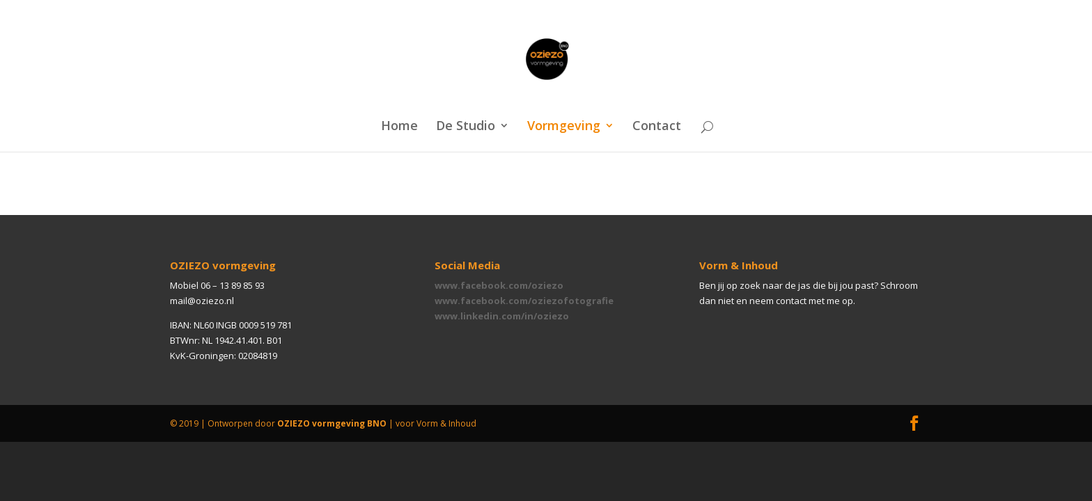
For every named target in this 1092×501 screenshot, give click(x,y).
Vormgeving (563, 127)
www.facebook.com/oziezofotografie (524, 300)
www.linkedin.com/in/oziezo (502, 316)
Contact (656, 127)
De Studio (465, 127)
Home (399, 127)
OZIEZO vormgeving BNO (332, 423)
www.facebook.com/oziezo (499, 285)
